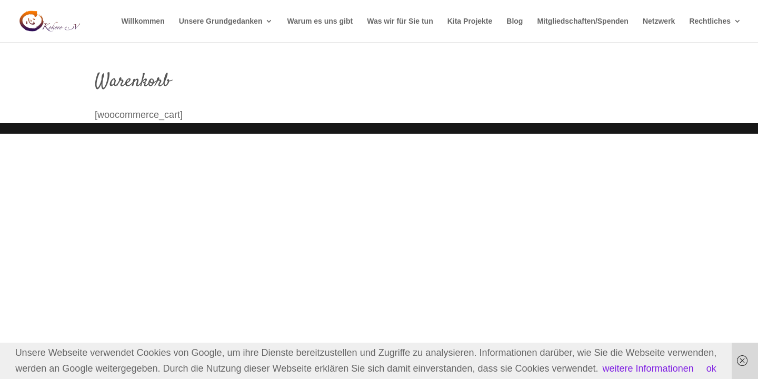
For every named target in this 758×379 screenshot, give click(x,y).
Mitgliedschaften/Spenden (582, 21)
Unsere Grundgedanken (221, 21)
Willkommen (142, 21)
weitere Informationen (648, 368)
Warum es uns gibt (320, 21)
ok (711, 368)
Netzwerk (659, 21)
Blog (514, 21)
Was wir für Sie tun (400, 21)
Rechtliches (710, 21)
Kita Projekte (470, 21)
